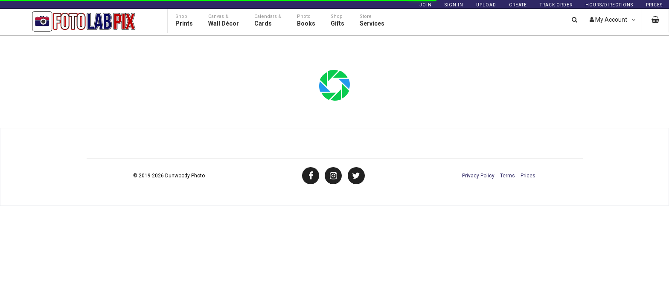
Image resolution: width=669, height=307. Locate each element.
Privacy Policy (478, 176)
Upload (486, 5)
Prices (654, 5)
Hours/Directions (609, 5)
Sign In (454, 5)
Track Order (556, 5)
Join (425, 5)
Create (518, 5)
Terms (507, 176)
